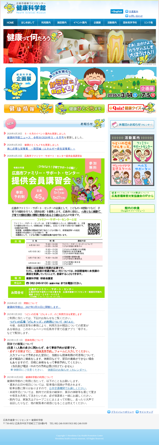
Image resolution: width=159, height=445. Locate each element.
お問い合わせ (136, 16)
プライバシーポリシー (122, 412)
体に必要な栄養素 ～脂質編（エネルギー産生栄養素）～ (41, 148)
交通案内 (133, 11)
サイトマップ (146, 412)
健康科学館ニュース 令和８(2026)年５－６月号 (35, 137)
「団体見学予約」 (43, 351)
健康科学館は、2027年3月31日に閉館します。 (34, 307)
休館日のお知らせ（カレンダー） (67, 369)
